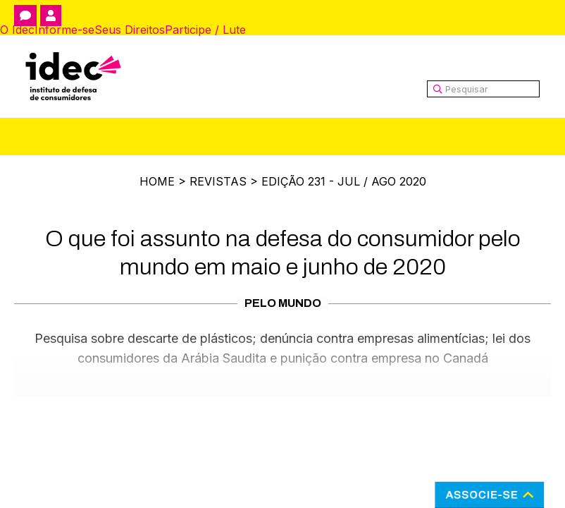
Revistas (218, 181)
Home (157, 181)
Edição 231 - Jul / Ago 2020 (343, 181)
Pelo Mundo (282, 303)
